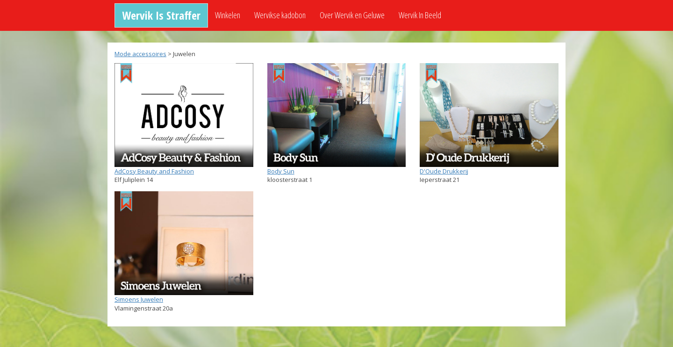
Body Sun (280, 171)
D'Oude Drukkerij (444, 171)
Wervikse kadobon (280, 15)
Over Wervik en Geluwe (352, 15)
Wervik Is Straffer (161, 15)
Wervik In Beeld (420, 15)
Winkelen (227, 15)
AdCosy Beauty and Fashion (154, 171)
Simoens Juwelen (139, 299)
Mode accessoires (140, 54)
